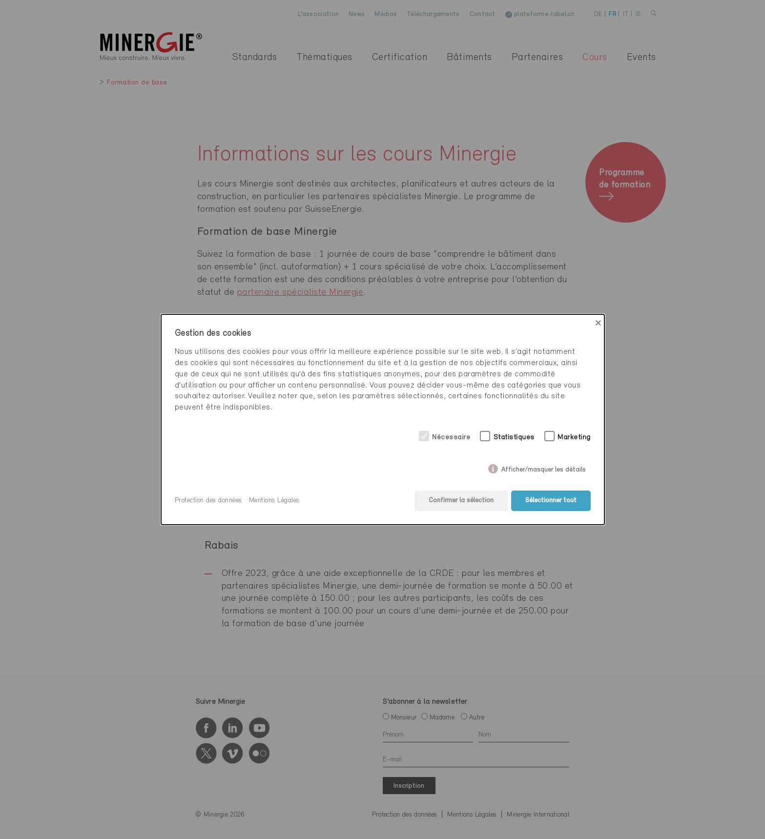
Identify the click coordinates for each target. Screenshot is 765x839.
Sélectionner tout (551, 500)
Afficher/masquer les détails (543, 468)
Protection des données (208, 500)
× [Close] (598, 323)
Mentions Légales (274, 500)
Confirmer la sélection (461, 500)
